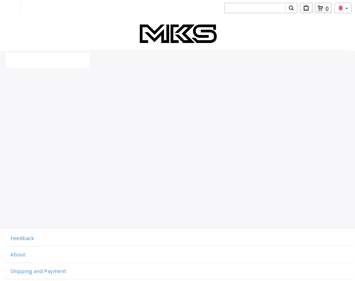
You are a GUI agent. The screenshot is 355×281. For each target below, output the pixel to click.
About (17, 254)
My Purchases (306, 9)
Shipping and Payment (38, 270)
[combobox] (254, 8)
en (343, 8)
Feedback (22, 238)
